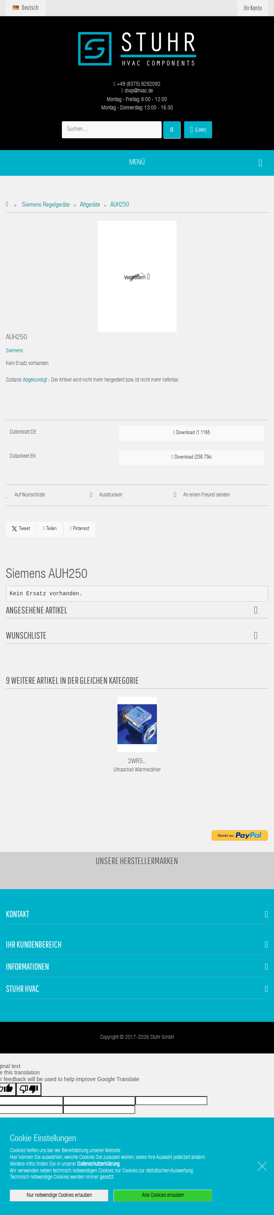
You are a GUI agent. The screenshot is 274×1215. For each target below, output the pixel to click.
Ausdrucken (110, 495)
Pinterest (79, 529)
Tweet (21, 529)
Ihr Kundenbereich (34, 944)
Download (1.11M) (191, 433)
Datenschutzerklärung (98, 1164)
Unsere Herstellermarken (137, 860)
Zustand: (14, 380)
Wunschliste (26, 635)
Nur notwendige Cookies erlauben (59, 1195)
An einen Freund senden (206, 495)
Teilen (50, 529)
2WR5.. (137, 761)
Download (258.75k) (191, 457)
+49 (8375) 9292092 (137, 84)
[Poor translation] (28, 1089)
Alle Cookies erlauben (163, 1195)
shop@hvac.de (137, 91)
